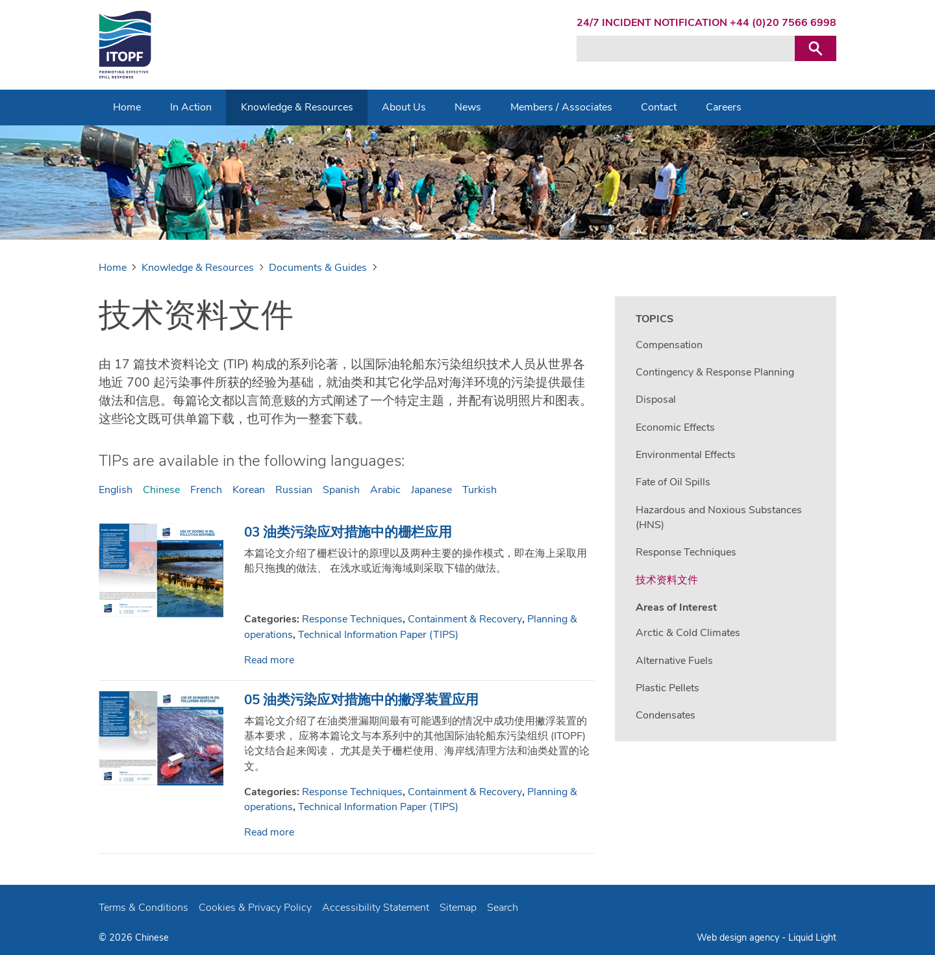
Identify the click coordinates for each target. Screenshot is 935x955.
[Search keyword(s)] (686, 49)
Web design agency (739, 937)
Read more (269, 660)
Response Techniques (352, 619)
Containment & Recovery (465, 619)
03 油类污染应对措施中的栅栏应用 (348, 532)
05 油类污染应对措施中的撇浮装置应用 (361, 700)
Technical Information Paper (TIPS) (378, 635)
